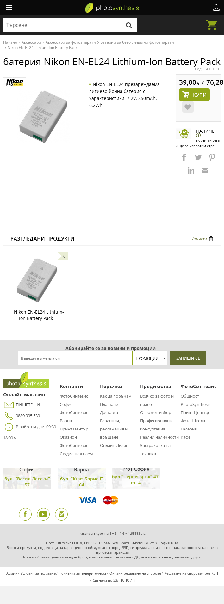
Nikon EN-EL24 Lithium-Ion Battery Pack (39, 315)
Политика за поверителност (82, 573)
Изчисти (199, 238)
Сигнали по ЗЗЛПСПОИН (114, 580)
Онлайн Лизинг (115, 445)
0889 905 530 (21, 415)
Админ (11, 573)
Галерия (189, 429)
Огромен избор (155, 412)
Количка (213, 21)
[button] (185, 160)
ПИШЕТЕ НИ (21, 404)
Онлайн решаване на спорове (135, 573)
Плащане (109, 404)
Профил (216, 7)
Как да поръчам (116, 396)
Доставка (109, 412)
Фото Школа (193, 421)
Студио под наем (76, 453)
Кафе (185, 437)
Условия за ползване (38, 573)
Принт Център (74, 429)
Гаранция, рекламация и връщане (114, 429)
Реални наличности (159, 437)
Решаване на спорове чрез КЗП (191, 573)
